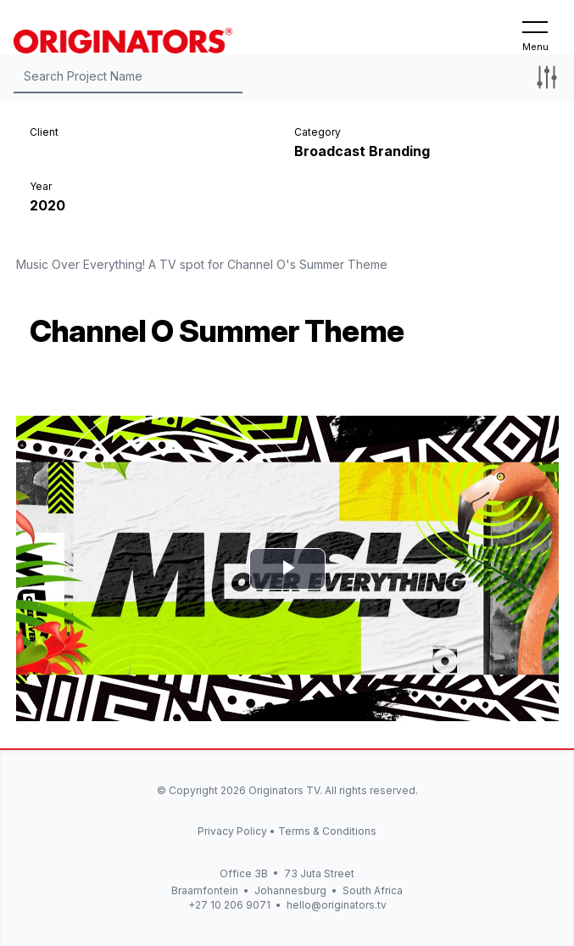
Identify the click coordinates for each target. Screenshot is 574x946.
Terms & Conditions (327, 831)
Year (41, 186)
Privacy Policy (232, 831)
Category (317, 132)
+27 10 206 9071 (229, 904)
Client (44, 132)
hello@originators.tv (337, 904)
